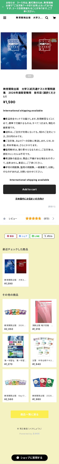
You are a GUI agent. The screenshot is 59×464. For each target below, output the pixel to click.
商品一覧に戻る (29, 414)
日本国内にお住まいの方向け (29, 198)
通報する (52, 206)
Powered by (30, 434)
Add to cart (29, 189)
